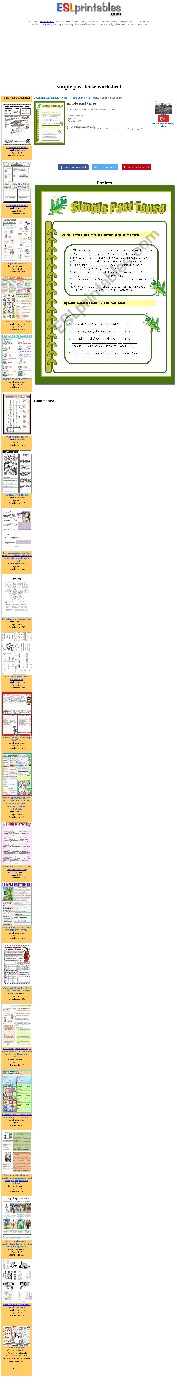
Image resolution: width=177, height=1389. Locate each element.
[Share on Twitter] (105, 167)
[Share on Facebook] (73, 167)
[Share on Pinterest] (136, 167)
